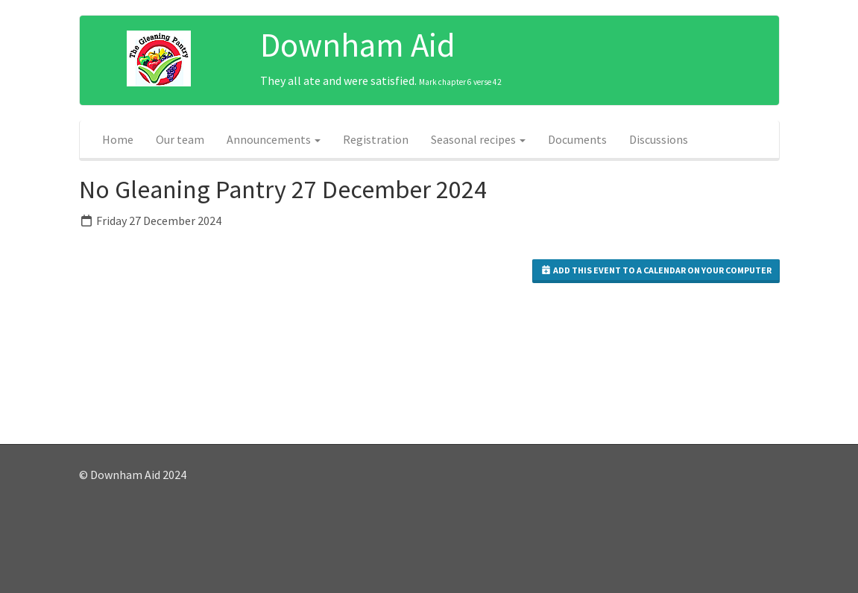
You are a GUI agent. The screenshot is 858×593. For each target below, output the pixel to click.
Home (117, 139)
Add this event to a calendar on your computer (656, 270)
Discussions (658, 139)
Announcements (274, 139)
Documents (577, 139)
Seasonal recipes (478, 139)
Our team (180, 139)
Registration (376, 139)
